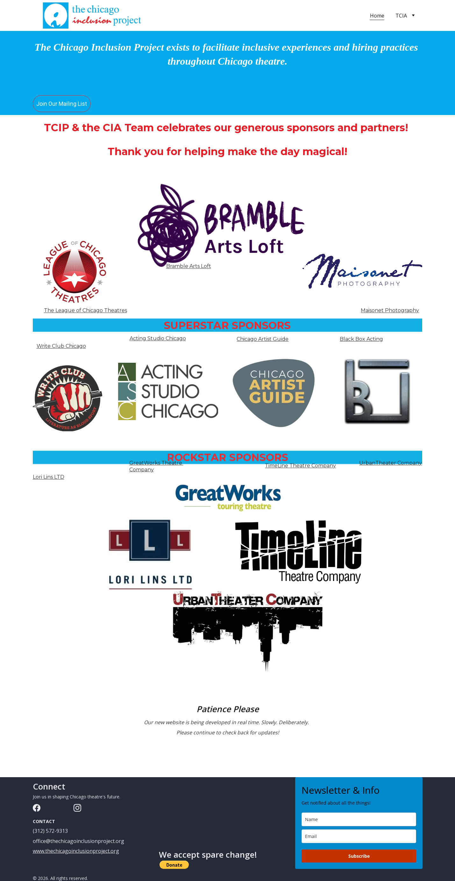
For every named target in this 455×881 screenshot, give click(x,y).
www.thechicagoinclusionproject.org (76, 851)
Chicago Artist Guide (262, 340)
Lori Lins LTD (48, 478)
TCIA (401, 15)
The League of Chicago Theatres (85, 311)
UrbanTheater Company (390, 465)
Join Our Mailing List (61, 104)
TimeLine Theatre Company (300, 467)
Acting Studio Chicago (158, 339)
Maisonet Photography (390, 311)
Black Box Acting (361, 340)
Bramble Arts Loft (188, 267)
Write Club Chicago (61, 347)
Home (377, 15)
